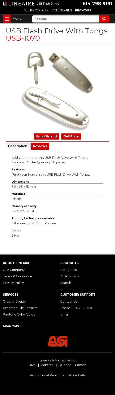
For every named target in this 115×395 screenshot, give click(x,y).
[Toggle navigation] (7, 19)
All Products (69, 276)
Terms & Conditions (17, 276)
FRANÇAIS (83, 10)
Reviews (40, 146)
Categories (68, 270)
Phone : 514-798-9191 (76, 308)
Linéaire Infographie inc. (58, 360)
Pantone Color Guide (19, 314)
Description (17, 146)
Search (65, 283)
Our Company (14, 270)
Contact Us (68, 301)
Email (64, 314)
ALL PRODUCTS (36, 10)
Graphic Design (14, 301)
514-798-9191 (97, 3)
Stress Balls (76, 375)
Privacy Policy (13, 283)
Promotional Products (47, 375)
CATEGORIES (61, 10)
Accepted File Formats (20, 308)
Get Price (71, 136)
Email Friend (46, 136)
